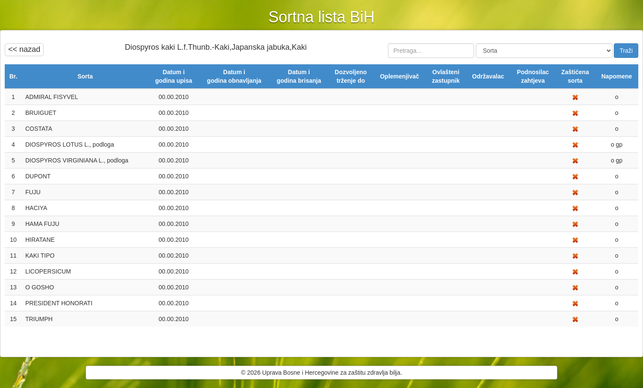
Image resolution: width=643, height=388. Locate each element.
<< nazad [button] (24, 49)
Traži (626, 50)
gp (618, 144)
